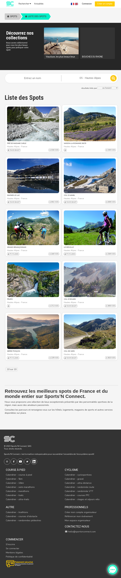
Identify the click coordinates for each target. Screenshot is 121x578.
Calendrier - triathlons (17, 512)
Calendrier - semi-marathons (20, 487)
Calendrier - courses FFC (77, 495)
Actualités (38, 4)
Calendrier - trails (14, 495)
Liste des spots (35, 16)
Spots (12, 16)
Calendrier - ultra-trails (17, 499)
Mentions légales (14, 552)
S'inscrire (10, 544)
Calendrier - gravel (74, 478)
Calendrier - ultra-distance (78, 483)
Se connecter (12, 548)
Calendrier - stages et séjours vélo (82, 499)
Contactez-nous (77, 526)
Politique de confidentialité (19, 556)
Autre (10, 507)
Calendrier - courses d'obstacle (21, 516)
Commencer (14, 539)
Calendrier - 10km (15, 483)
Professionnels (76, 507)
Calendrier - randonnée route (79, 487)
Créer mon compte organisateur (81, 512)
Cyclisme (71, 469)
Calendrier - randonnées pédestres (23, 520)
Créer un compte (104, 4)
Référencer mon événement (79, 516)
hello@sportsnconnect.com (80, 531)
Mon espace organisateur (77, 520)
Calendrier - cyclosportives (78, 474)
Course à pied (15, 469)
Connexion (87, 4)
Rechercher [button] (25, 4)
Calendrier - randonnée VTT (79, 491)
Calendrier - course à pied (19, 474)
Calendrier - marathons (17, 491)
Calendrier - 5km (14, 478)
